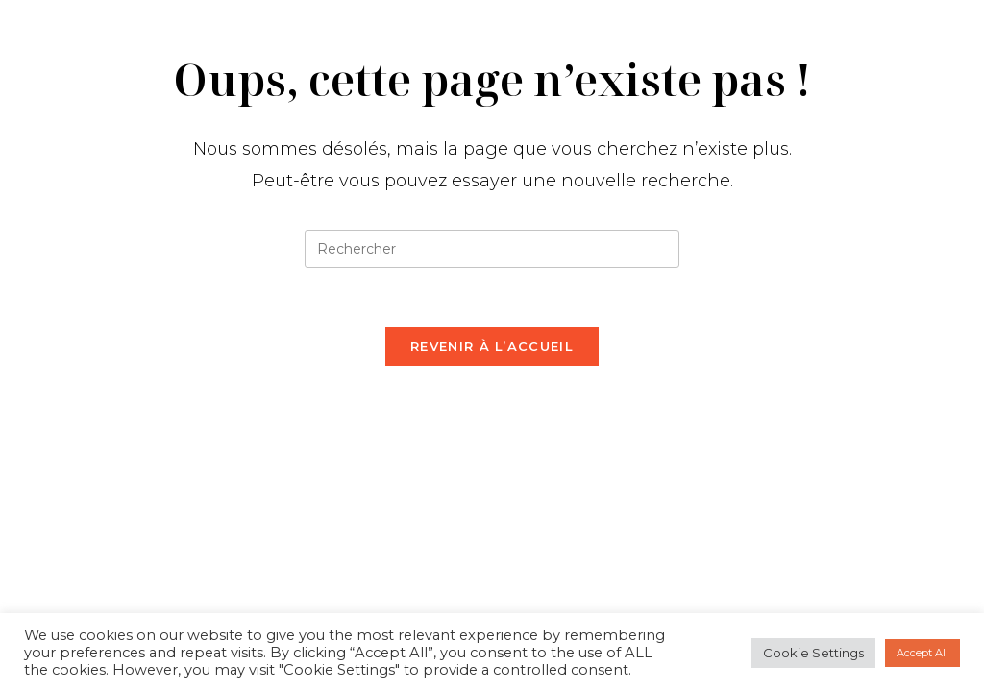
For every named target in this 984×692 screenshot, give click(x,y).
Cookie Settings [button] (813, 652)
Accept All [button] (922, 652)
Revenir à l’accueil (492, 346)
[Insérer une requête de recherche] (492, 249)
